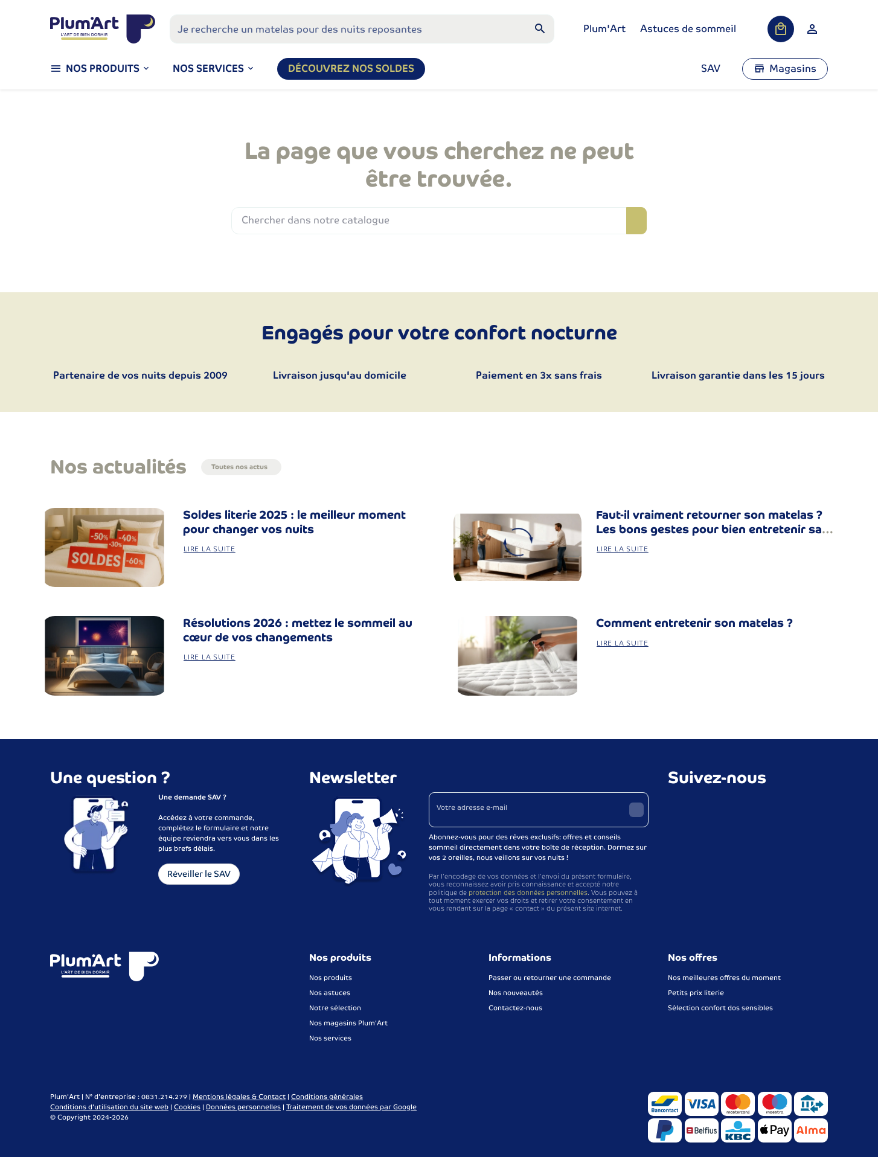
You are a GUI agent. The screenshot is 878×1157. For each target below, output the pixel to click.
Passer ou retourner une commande (550, 977)
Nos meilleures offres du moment (724, 977)
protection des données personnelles (528, 892)
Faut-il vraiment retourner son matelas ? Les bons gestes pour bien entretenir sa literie (709, 529)
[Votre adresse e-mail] (539, 809)
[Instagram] (705, 808)
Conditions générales (327, 1096)
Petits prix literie (696, 993)
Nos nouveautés (516, 993)
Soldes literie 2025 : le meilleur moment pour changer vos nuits (294, 522)
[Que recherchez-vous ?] (362, 28)
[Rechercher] (539, 28)
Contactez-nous (515, 1008)
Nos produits (330, 977)
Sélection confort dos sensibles (720, 1008)
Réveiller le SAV (199, 873)
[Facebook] (679, 808)
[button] (214, 69)
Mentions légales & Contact (239, 1096)
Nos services (330, 1038)
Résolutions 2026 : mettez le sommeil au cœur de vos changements (297, 630)
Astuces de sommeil (688, 28)
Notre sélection (335, 1008)
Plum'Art (604, 28)
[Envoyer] (636, 810)
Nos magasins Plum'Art (348, 1023)
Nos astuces (329, 993)
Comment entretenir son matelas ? (694, 622)
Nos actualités (118, 466)
